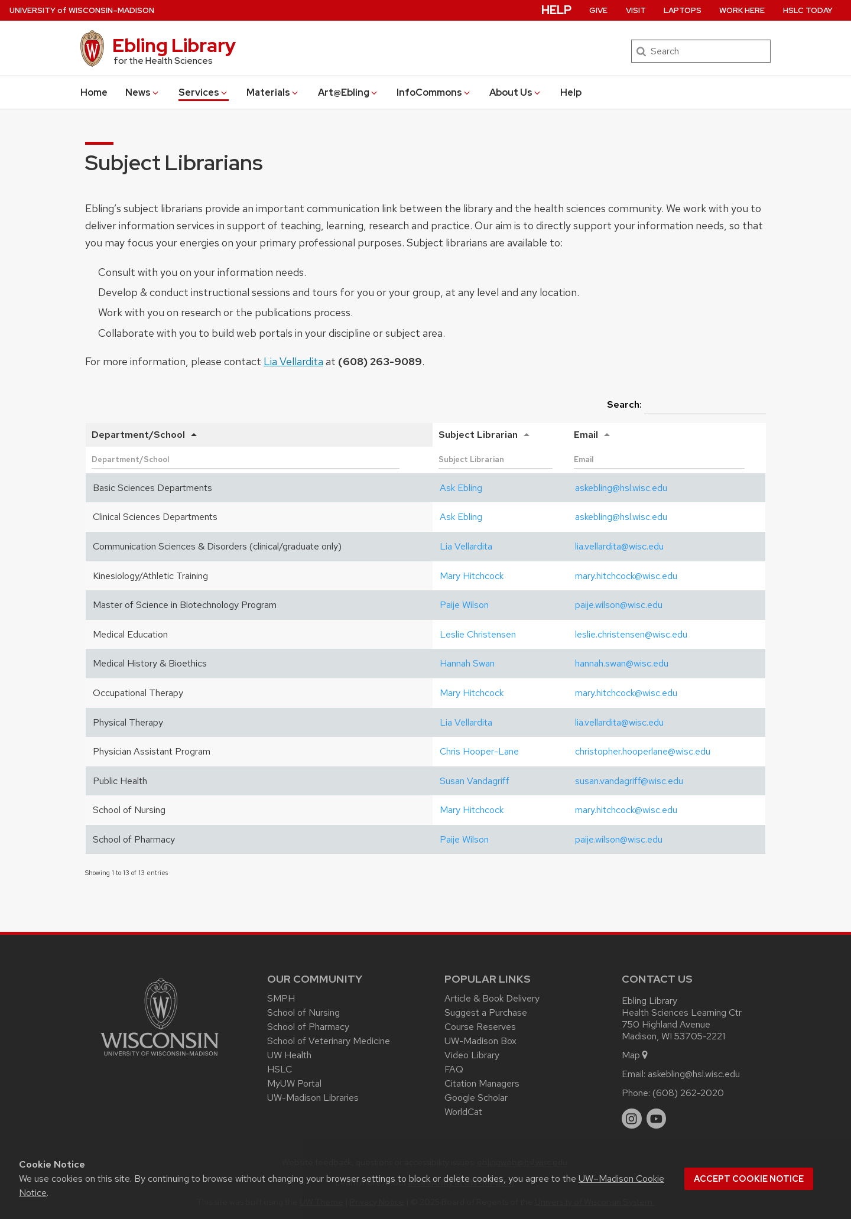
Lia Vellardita (293, 361)
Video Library (471, 1055)
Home (94, 92)
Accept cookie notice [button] (749, 1179)
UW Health (289, 1055)
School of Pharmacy (308, 1026)
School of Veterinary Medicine (328, 1041)
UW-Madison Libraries (313, 1097)
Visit (636, 10)
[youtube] (657, 1119)
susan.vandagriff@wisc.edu (629, 781)
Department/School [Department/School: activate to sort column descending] (138, 434)
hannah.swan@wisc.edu (621, 663)
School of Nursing (303, 1012)
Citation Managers (481, 1083)
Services (203, 92)
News (142, 92)
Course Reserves (480, 1026)
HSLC (279, 1069)
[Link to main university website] (159, 1058)
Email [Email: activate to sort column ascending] (586, 434)
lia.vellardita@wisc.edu (619, 546)
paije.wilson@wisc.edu (618, 605)
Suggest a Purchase (485, 1012)
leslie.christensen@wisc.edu (631, 634)
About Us (515, 92)
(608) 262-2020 (688, 1093)
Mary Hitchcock (472, 576)
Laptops (682, 10)
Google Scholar (476, 1097)
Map (635, 1055)
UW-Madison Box (480, 1041)
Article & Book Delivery (492, 998)
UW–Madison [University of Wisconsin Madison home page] (81, 10)
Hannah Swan (467, 663)
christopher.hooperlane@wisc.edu (642, 751)
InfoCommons (434, 92)
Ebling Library (174, 45)
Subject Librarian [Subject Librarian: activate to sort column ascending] (478, 434)
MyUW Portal (294, 1083)
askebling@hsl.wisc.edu (621, 488)
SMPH (281, 998)
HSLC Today (808, 10)
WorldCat (463, 1112)
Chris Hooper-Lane (479, 751)
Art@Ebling (348, 92)
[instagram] (632, 1119)
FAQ (453, 1069)
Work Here (742, 10)
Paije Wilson (464, 605)
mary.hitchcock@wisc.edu (626, 576)
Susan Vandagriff (474, 781)
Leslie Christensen (478, 634)
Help (571, 92)
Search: (686, 405)
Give (598, 10)
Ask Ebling (461, 488)
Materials (273, 92)
